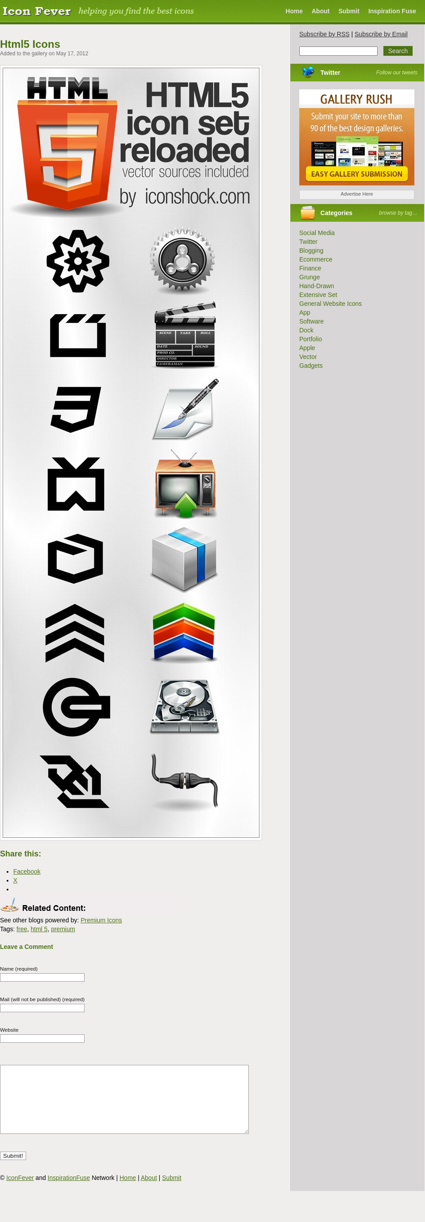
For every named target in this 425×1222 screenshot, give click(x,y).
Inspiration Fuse (392, 11)
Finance (310, 268)
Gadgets (311, 365)
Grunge (309, 277)
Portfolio (310, 339)
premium (63, 929)
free (21, 929)
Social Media (317, 232)
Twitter (330, 72)
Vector (308, 356)
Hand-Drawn (316, 285)
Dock (306, 330)
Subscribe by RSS (324, 34)
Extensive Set (318, 294)
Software (311, 321)
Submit (348, 11)
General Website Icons (330, 303)
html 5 (39, 929)
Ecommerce (315, 259)
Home (294, 11)
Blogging (311, 250)
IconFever (20, 1191)
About (320, 11)
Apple (307, 347)
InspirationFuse (69, 1191)
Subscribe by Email (381, 34)
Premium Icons (101, 920)
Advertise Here (357, 194)
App (304, 312)
